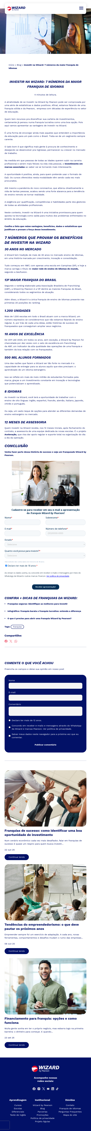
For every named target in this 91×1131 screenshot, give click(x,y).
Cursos (18, 1105)
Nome (12, 680)
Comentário (15, 704)
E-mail (12, 692)
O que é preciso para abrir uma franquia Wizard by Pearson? (40, 618)
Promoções (42, 1115)
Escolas (18, 1108)
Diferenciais (18, 1111)
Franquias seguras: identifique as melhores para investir (38, 604)
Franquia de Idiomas (70, 1108)
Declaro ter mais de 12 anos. (27, 720)
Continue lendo (17, 857)
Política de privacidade (43, 1118)
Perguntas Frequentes (70, 1111)
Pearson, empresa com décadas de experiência (51, 108)
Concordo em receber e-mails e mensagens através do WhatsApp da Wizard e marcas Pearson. (46, 727)
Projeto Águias (42, 1121)
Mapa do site (70, 1115)
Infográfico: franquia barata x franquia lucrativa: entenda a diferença (44, 611)
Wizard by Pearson (42, 1105)
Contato (70, 1105)
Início (11, 65)
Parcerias (42, 1111)
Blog (19, 65)
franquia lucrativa (44, 122)
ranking (20, 285)
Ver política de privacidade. (57, 729)
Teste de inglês (18, 1115)
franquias (17, 627)
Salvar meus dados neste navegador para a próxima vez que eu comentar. (45, 736)
